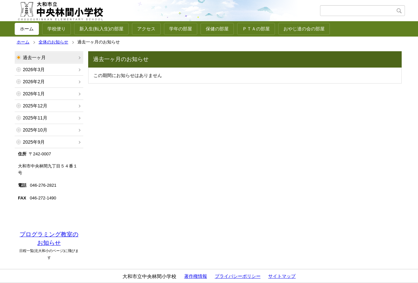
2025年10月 (35, 130)
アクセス (146, 28)
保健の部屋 (217, 28)
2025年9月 (34, 142)
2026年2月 (34, 81)
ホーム (27, 28)
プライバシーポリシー (238, 276)
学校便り (56, 28)
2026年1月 (34, 93)
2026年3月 (34, 69)
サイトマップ (282, 276)
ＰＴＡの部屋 (256, 28)
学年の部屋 (180, 28)
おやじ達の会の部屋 (304, 28)
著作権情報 (195, 276)
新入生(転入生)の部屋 (101, 28)
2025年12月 (35, 105)
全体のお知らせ (53, 41)
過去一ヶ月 (34, 57)
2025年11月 (35, 117)
